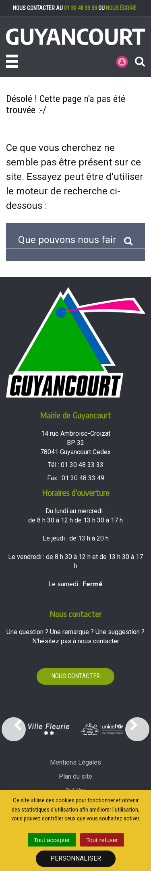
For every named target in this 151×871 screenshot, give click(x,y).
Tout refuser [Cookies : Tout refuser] (102, 839)
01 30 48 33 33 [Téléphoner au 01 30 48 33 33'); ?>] (82, 465)
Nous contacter (75, 676)
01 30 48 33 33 (80, 8)
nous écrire (121, 8)
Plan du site (75, 776)
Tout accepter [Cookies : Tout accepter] (52, 839)
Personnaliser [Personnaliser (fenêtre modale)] (75, 858)
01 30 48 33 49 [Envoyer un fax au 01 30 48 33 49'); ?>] (83, 478)
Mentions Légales (75, 762)
